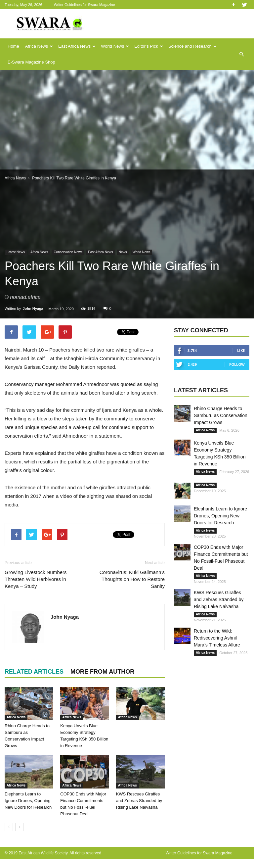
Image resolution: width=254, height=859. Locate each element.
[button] (241, 54)
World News (115, 46)
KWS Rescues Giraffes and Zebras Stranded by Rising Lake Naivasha (139, 800)
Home (13, 46)
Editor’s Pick (148, 46)
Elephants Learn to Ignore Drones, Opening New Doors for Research (28, 800)
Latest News (16, 252)
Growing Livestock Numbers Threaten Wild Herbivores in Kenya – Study (36, 579)
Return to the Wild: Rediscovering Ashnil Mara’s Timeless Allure (217, 637)
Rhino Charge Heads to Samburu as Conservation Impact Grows (220, 415)
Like (241, 350)
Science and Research (192, 46)
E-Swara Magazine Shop (31, 62)
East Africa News (77, 46)
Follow (237, 364)
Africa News (39, 46)
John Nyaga (32, 308)
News (123, 252)
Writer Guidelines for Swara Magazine (85, 5)
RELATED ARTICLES (34, 671)
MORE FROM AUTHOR (102, 671)
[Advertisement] (127, 119)
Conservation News (68, 252)
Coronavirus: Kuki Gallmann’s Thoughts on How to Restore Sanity (132, 579)
